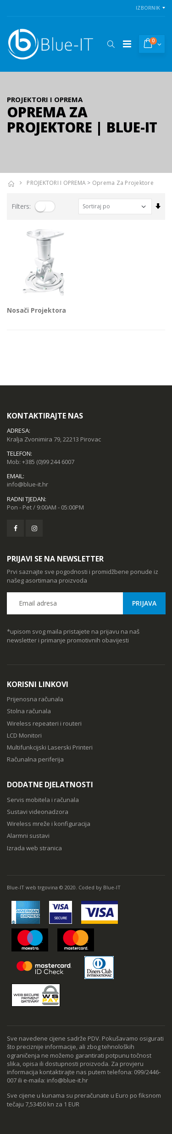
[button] (111, 44)
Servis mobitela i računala (43, 800)
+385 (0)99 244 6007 (48, 462)
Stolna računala (29, 711)
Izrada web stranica (34, 848)
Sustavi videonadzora (37, 812)
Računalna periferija (35, 759)
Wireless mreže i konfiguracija (48, 823)
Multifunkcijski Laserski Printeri (50, 747)
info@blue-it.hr (27, 484)
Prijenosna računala (35, 699)
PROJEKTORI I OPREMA (56, 183)
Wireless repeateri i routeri (44, 723)
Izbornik (148, 7)
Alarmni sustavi (28, 835)
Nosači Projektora (36, 310)
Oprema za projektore (123, 183)
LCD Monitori (24, 735)
